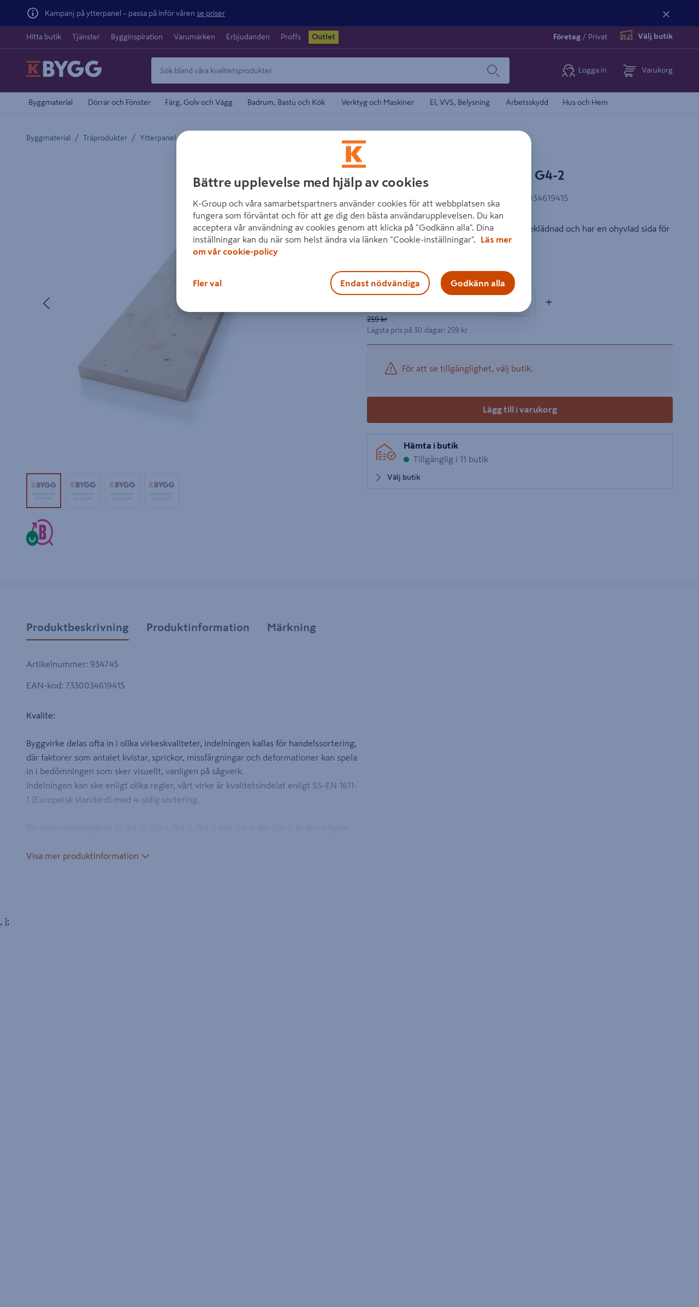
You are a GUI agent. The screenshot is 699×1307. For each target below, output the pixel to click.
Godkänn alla (478, 283)
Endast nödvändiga (380, 283)
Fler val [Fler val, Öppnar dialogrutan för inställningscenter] (207, 283)
